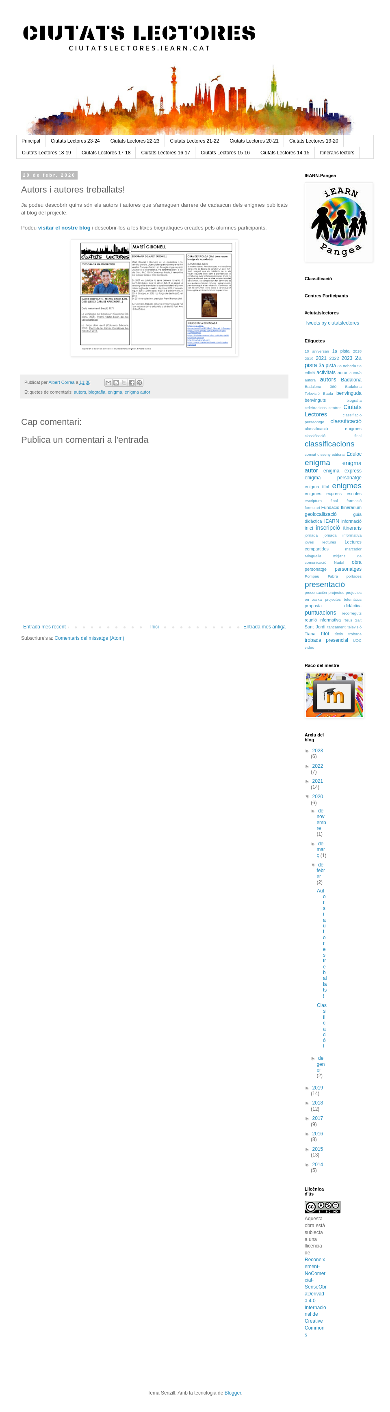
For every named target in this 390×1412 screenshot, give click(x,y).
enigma (115, 392)
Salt (358, 620)
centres (335, 407)
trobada (355, 634)
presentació (325, 584)
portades (354, 576)
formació (354, 500)
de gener (320, 1064)
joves (309, 542)
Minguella (313, 556)
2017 (317, 1118)
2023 (347, 358)
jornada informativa (343, 535)
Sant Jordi (315, 626)
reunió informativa (323, 619)
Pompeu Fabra (321, 576)
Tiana (310, 633)
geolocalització (321, 514)
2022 (334, 358)
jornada (311, 535)
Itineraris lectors (337, 153)
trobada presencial (326, 640)
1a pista (341, 351)
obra (357, 562)
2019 (309, 358)
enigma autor (137, 392)
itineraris (352, 528)
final (334, 500)
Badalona (351, 380)
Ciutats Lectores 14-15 (285, 153)
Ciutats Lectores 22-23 (135, 141)
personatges (348, 569)
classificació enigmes (333, 428)
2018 (357, 351)
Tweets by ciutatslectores (332, 323)
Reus (347, 620)
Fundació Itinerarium (341, 507)
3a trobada (346, 366)
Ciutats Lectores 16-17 (165, 153)
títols (339, 634)
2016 (317, 1134)
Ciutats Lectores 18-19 (46, 153)
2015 (317, 1149)
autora (310, 380)
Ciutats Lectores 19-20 (313, 141)
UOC (357, 640)
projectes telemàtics (343, 599)
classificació (346, 421)
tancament (336, 627)
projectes (336, 592)
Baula (328, 393)
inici (309, 528)
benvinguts (315, 400)
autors (80, 392)
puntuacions (320, 612)
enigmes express (323, 493)
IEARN (331, 521)
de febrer (320, 870)
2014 (317, 1164)
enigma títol (317, 486)
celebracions (316, 407)
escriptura (313, 500)
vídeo (309, 647)
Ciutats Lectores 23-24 (75, 141)
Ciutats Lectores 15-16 (225, 153)
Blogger (233, 1393)
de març (320, 849)
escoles (354, 493)
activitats (326, 372)
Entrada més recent (44, 627)
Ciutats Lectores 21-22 (194, 141)
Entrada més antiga (264, 627)
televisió (354, 627)
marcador (353, 549)
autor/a (355, 372)
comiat (310, 454)
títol (325, 634)
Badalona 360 (320, 386)
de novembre (321, 819)
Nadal (339, 562)
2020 (317, 796)
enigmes (347, 485)
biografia (97, 392)
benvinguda (349, 393)
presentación (316, 592)
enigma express (342, 471)
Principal (31, 141)
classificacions (330, 444)
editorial (339, 454)
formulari (312, 507)
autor (343, 372)
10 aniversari (317, 351)
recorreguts (352, 613)
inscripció (328, 527)
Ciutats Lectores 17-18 (106, 153)
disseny (324, 454)
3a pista (327, 365)
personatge (316, 569)
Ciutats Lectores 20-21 (254, 141)
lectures (329, 542)
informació (351, 521)
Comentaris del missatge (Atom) (89, 638)
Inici (154, 627)
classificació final (333, 435)
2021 (321, 358)
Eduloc (354, 454)
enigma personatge (333, 478)
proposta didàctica (333, 605)
